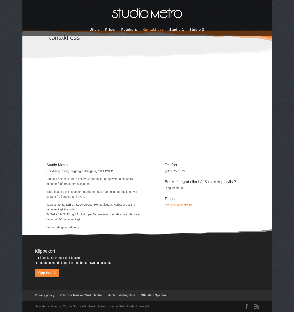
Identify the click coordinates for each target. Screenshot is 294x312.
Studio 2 (196, 29)
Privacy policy (44, 295)
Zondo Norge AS (74, 306)
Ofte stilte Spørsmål (154, 295)
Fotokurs (129, 29)
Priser (110, 29)
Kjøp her (44, 273)
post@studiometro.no (178, 205)
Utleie (95, 29)
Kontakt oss (153, 29)
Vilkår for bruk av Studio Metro (81, 295)
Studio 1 (176, 29)
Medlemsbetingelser (121, 295)
